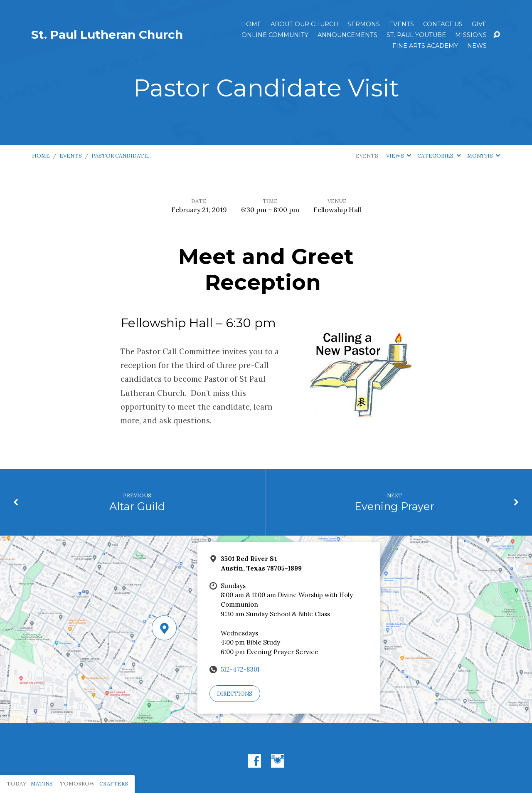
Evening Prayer (394, 506)
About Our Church (304, 24)
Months (483, 155)
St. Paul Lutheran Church (107, 34)
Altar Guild (137, 506)
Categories (439, 155)
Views (398, 155)
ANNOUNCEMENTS (347, 35)
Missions (471, 35)
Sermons (363, 24)
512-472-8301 (240, 669)
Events (401, 24)
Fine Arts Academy (425, 46)
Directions (234, 693)
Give (479, 24)
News (477, 46)
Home (251, 24)
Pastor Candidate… (122, 155)
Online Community (274, 35)
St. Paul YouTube (416, 35)
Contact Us (443, 24)
